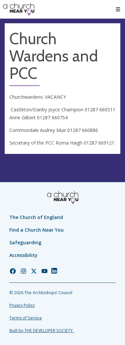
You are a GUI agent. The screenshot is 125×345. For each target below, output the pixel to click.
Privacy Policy (22, 305)
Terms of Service (25, 318)
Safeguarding (25, 242)
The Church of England (36, 217)
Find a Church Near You (36, 230)
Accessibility (23, 255)
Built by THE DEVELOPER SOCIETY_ (41, 330)
